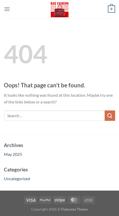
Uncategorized (17, 178)
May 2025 (13, 154)
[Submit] (110, 115)
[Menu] (7, 9)
